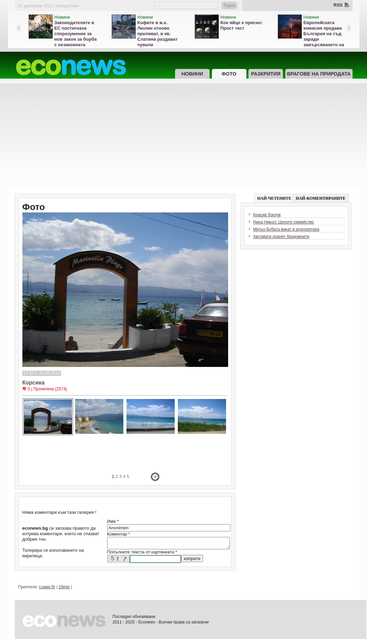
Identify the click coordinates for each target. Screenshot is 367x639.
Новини (62, 17)
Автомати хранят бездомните (281, 236)
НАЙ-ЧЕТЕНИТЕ (274, 198)
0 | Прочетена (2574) (47, 389)
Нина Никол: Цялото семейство (283, 222)
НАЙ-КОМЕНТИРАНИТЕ (320, 198)
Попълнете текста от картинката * (142, 552)
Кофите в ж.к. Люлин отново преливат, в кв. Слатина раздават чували (157, 33)
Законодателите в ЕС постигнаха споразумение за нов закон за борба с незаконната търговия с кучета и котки (76, 39)
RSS (338, 5)
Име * (113, 521)
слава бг (47, 587)
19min (64, 587)
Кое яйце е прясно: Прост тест (242, 25)
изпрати (192, 558)
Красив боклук (267, 214)
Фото (229, 74)
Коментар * (118, 534)
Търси (229, 5)
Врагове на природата (319, 74)
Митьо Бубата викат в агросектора (286, 229)
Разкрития (265, 74)
